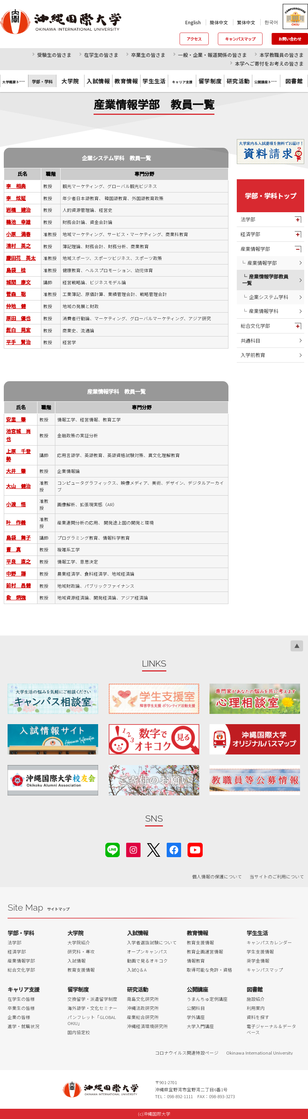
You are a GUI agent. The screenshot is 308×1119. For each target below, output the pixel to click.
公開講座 (197, 989)
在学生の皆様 (21, 999)
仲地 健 (16, 306)
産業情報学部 (255, 248)
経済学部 (250, 234)
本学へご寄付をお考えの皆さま (269, 63)
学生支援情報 (260, 951)
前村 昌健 (18, 585)
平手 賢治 (18, 342)
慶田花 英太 (21, 257)
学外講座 (196, 1017)
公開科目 (196, 1008)
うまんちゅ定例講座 (207, 999)
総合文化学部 (255, 325)
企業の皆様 (19, 1017)
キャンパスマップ (240, 39)
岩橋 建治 (18, 209)
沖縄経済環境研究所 (147, 1026)
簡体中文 (219, 22)
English (193, 22)
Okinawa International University (259, 1053)
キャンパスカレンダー (269, 942)
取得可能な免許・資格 (209, 970)
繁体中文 (246, 22)
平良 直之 (18, 561)
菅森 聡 (16, 293)
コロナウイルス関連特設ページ (187, 1053)
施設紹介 (256, 999)
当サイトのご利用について (277, 876)
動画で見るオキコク (147, 961)
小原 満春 (18, 234)
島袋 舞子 (18, 537)
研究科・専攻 (81, 951)
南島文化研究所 (143, 999)
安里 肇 (16, 419)
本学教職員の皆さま (282, 54)
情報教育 (196, 961)
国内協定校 (78, 1032)
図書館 (294, 81)
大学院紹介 (78, 942)
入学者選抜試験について (152, 942)
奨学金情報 (258, 961)
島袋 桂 (16, 270)
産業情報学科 (263, 311)
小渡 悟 (16, 504)
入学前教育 (253, 354)
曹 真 (13, 549)
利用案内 (256, 1008)
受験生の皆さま (54, 54)
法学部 (248, 219)
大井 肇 (16, 470)
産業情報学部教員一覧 (265, 279)
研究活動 (238, 81)
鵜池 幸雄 (18, 221)
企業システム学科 (268, 296)
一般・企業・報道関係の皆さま (212, 54)
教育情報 (126, 81)
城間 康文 (18, 282)
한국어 (271, 22)
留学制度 (210, 81)
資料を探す (258, 1017)
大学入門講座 (200, 1026)
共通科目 (250, 340)
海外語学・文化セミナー (92, 1008)
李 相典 (16, 185)
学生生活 (154, 81)
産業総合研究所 (143, 1017)
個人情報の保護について (217, 876)
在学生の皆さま (101, 54)
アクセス (194, 39)
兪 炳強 (16, 597)
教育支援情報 (81, 970)
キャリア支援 (23, 989)
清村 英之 (18, 245)
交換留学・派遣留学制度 (92, 999)
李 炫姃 (16, 198)
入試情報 (98, 81)
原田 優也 (18, 318)
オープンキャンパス (147, 951)
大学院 (70, 81)
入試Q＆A (137, 970)
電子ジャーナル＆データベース (271, 1029)
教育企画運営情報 (205, 951)
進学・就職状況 (23, 1026)
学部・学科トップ (270, 195)
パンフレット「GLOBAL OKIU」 (91, 1020)
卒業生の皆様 (21, 1008)
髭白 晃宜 (18, 329)
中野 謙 (16, 573)
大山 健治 (18, 486)
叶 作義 (16, 522)
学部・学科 (21, 933)
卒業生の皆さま (148, 54)
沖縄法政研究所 (143, 1008)
